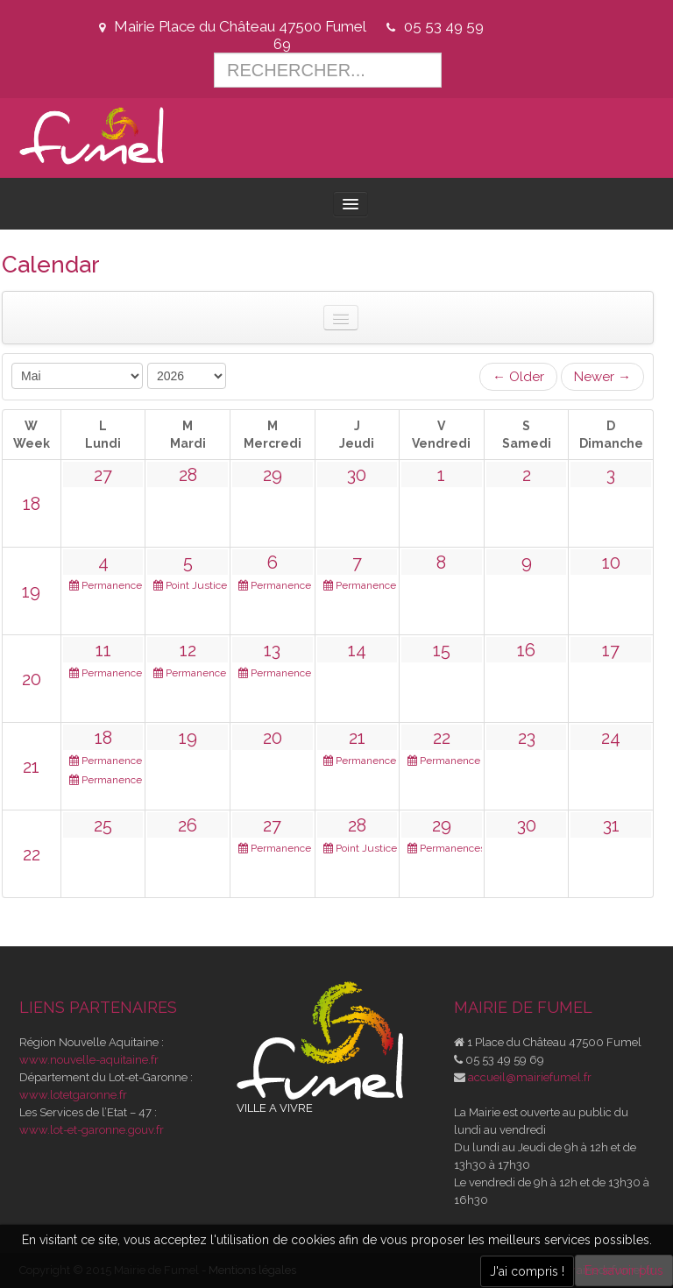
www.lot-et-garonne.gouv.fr (91, 1129)
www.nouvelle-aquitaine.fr (89, 1059)
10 (611, 562)
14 (357, 650)
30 (356, 474)
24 (610, 737)
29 (272, 474)
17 (611, 650)
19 (31, 591)
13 (272, 650)
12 (188, 650)
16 (526, 650)
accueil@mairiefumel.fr (530, 1077)
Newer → (602, 377)
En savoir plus (623, 1270)
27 (103, 474)
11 (103, 650)
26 (187, 825)
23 (526, 737)
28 (188, 474)
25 (103, 825)
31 (611, 825)
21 (31, 766)
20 (31, 679)
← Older (518, 377)
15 (441, 650)
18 (31, 503)
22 (441, 737)
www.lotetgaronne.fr (73, 1094)
